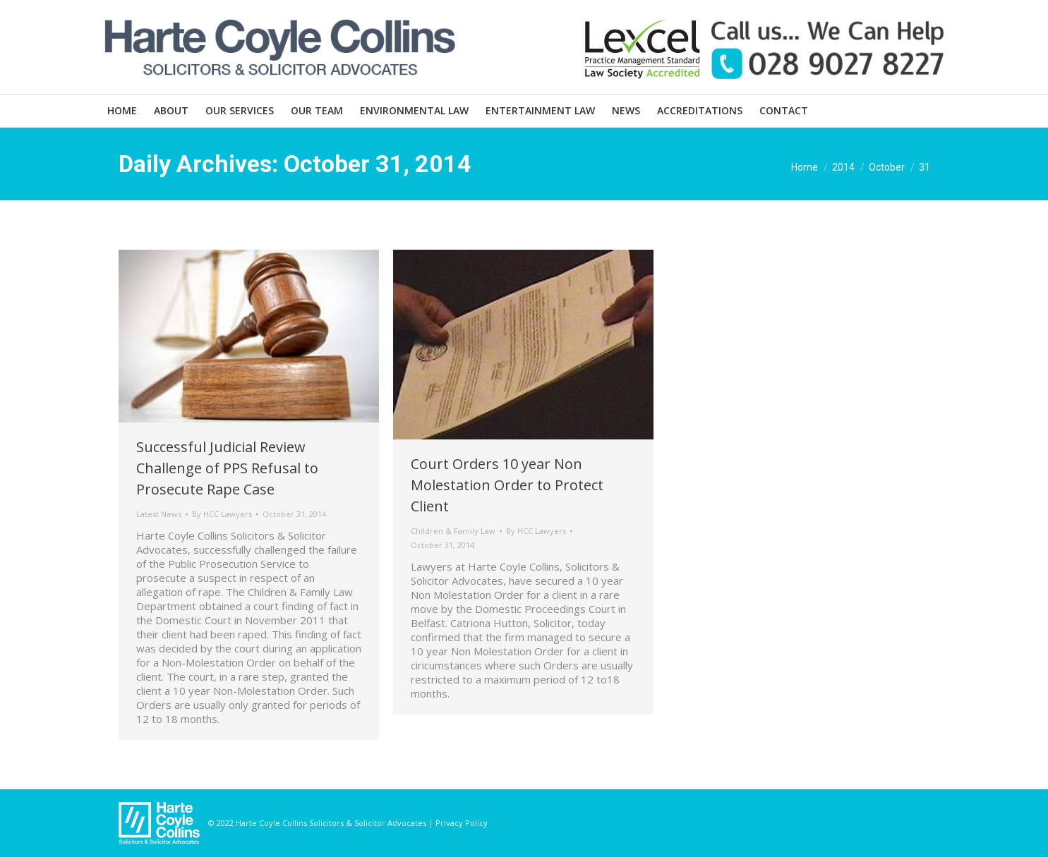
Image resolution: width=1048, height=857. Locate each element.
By (222, 514)
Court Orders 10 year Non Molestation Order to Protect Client (507, 485)
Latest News (158, 514)
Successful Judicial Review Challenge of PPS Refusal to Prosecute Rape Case (227, 468)
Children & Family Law (453, 530)
